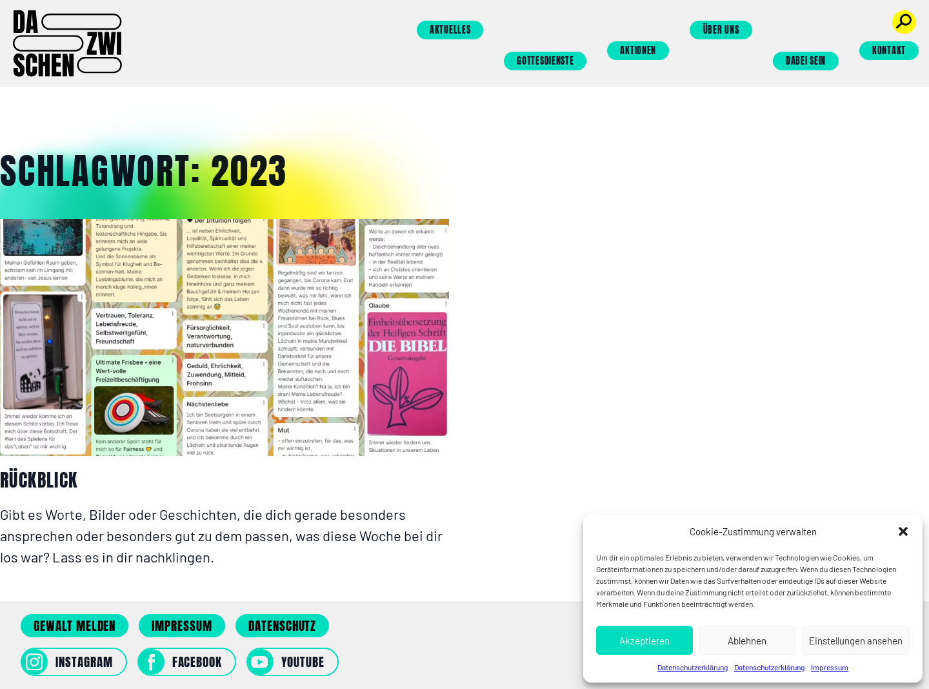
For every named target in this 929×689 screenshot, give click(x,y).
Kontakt (889, 50)
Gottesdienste (545, 61)
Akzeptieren (644, 640)
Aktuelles (450, 30)
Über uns (721, 30)
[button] (903, 531)
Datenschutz (282, 626)
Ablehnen (747, 640)
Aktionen (638, 50)
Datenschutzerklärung (692, 667)
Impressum (829, 667)
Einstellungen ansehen (856, 640)
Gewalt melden (74, 626)
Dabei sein (806, 61)
